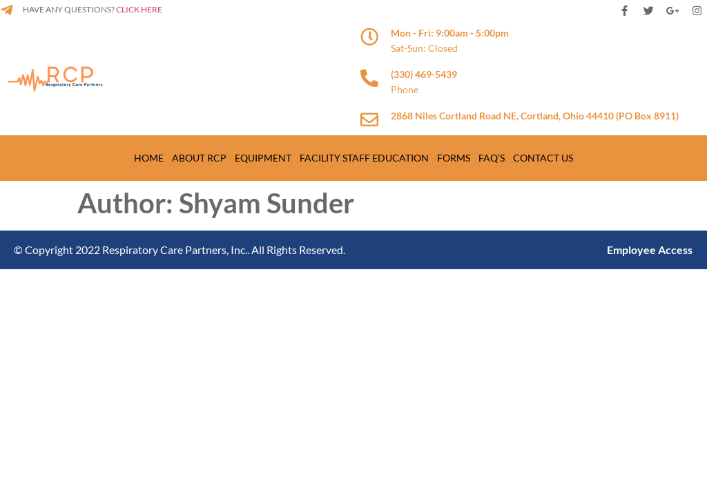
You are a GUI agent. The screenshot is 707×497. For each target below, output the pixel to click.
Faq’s (491, 158)
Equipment (263, 158)
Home (149, 158)
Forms (453, 158)
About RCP (199, 158)
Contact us (543, 158)
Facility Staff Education (364, 158)
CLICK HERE (138, 9)
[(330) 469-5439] (369, 78)
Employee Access (650, 249)
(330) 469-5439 (424, 74)
